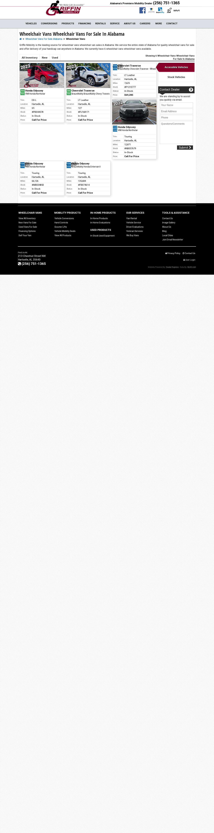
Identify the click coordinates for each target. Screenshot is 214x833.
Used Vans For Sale (28, 227)
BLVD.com (192, 267)
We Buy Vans (132, 235)
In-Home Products (99, 218)
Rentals (100, 23)
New (44, 57)
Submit (185, 147)
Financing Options (27, 231)
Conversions (49, 23)
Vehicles (31, 23)
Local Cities (167, 235)
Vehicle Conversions (64, 218)
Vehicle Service (133, 222)
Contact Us (167, 218)
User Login (189, 260)
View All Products (62, 235)
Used (55, 57)
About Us (129, 23)
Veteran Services (134, 231)
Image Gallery (168, 222)
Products (68, 23)
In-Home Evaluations (100, 222)
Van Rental (131, 218)
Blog (164, 231)
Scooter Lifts (60, 227)
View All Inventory (27, 218)
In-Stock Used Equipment (102, 235)
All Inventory (29, 57)
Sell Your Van (25, 235)
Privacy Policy (172, 253)
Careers (145, 23)
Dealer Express (172, 267)
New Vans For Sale (27, 222)
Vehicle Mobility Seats (64, 231)
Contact (171, 23)
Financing (84, 23)
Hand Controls (61, 222)
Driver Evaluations (135, 227)
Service (115, 23)
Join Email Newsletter (172, 239)
